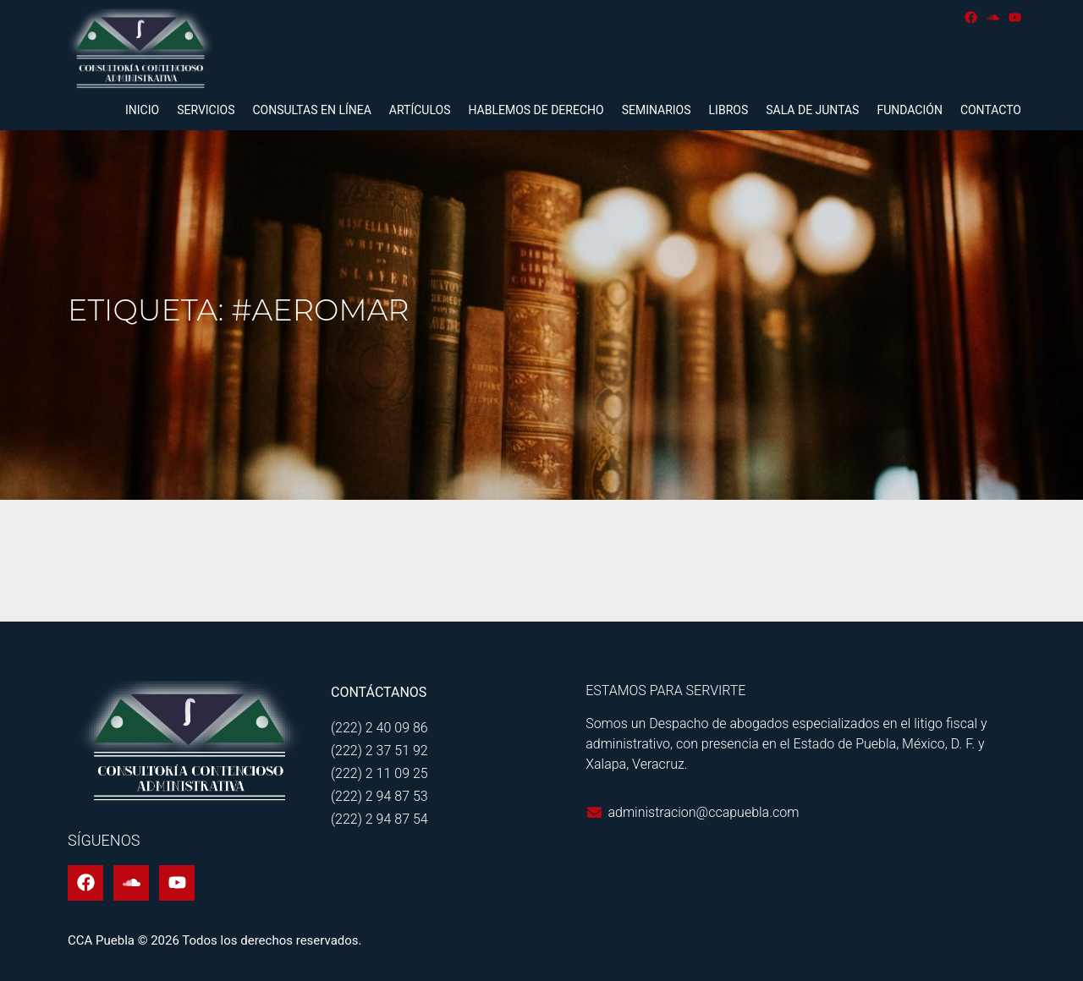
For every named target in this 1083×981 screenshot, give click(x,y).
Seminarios (656, 110)
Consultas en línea (311, 110)
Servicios (205, 110)
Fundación (909, 110)
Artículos (420, 110)
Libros (729, 110)
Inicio (142, 110)
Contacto (990, 110)
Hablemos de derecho (535, 110)
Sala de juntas (812, 110)
